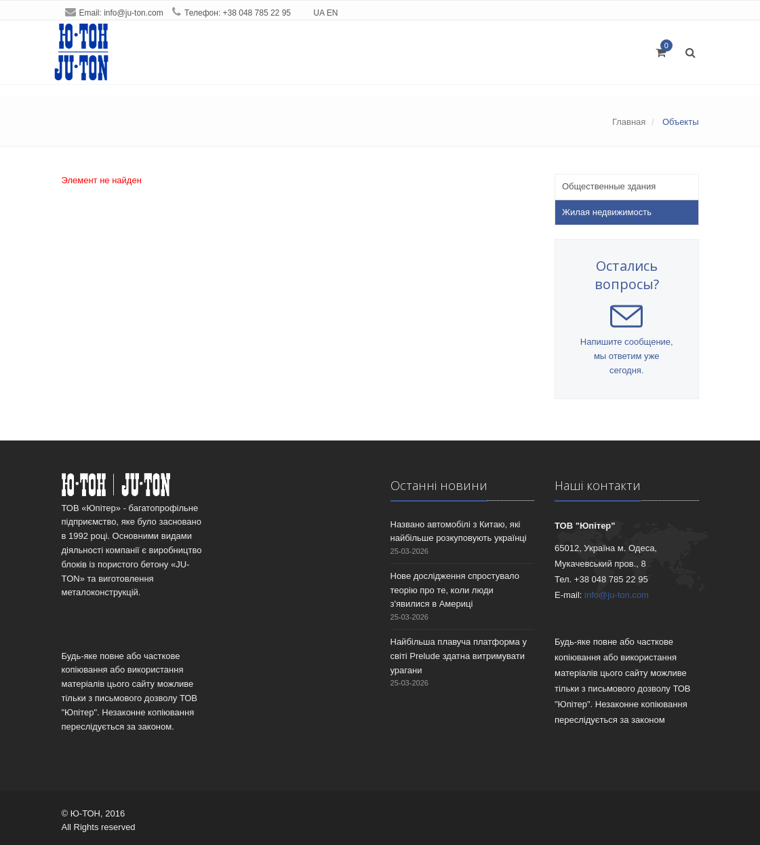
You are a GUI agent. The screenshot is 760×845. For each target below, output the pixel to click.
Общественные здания (609, 186)
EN (332, 13)
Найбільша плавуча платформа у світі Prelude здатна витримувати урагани (459, 656)
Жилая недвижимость (607, 212)
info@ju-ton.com (133, 13)
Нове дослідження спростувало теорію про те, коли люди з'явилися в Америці (455, 590)
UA (318, 13)
